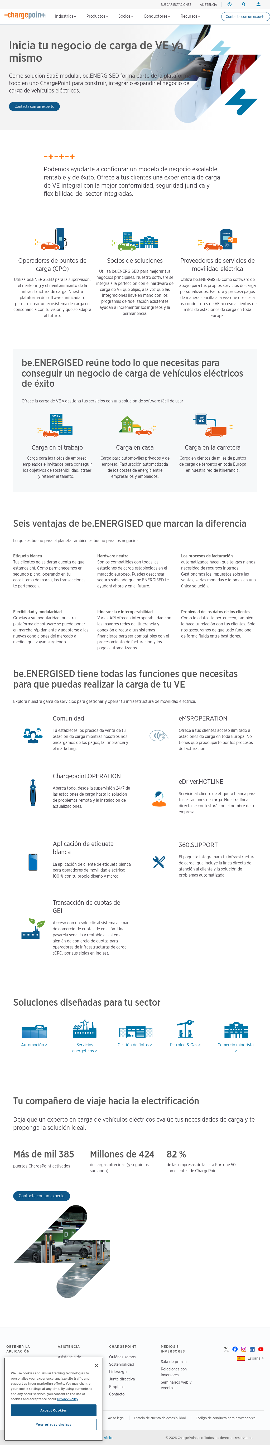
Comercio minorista (236, 1044)
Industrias (65, 16)
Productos (97, 16)
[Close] (96, 1365)
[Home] (25, 15)
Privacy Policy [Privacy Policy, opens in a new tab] (67, 1399)
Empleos (116, 1386)
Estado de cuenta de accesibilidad (160, 1418)
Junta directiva (122, 1378)
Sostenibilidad (121, 1364)
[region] (53, 1399)
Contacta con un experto (246, 16)
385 (66, 1154)
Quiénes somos (122, 1356)
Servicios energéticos (83, 1047)
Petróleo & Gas (183, 1044)
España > (256, 1358)
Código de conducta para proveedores (225, 1418)
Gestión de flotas (133, 1044)
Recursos (190, 16)
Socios (125, 16)
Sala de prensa (174, 1361)
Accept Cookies (53, 1410)
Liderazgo (118, 1371)
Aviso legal (116, 1418)
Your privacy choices (53, 1424)
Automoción (32, 1044)
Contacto (116, 1394)
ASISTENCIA (208, 5)
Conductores (157, 16)
